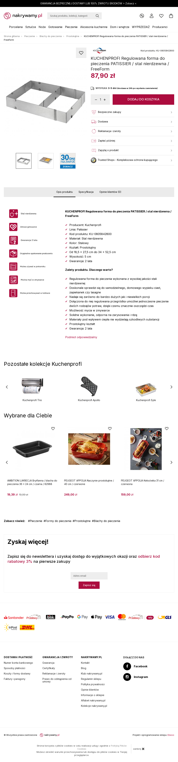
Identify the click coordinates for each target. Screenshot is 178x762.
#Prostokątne (82, 521)
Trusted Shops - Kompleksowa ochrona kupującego (131, 160)
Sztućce (30, 27)
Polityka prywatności (93, 684)
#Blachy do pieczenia (106, 521)
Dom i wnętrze (119, 27)
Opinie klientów (90, 689)
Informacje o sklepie (92, 695)
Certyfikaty (48, 668)
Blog (83, 668)
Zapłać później (131, 140)
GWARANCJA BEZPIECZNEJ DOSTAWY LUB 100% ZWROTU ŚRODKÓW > (88, 3)
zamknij (139, 749)
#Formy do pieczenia (57, 521)
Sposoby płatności (14, 668)
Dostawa (131, 121)
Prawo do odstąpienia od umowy (56, 680)
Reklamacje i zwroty (53, 673)
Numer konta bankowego (18, 662)
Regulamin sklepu (91, 678)
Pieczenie (71, 27)
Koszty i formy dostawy (17, 673)
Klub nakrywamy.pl (91, 673)
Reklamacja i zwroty (131, 131)
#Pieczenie (35, 521)
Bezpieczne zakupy (131, 112)
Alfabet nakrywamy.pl (93, 700)
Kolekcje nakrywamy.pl (94, 705)
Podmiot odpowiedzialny (81, 337)
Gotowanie (55, 27)
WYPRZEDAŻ (141, 27)
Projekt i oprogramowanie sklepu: (153, 735)
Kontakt (85, 662)
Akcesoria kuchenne (93, 27)
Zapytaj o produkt (131, 150)
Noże (42, 27)
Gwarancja (48, 662)
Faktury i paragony (14, 678)
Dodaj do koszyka (143, 99)
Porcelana (16, 27)
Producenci (159, 27)
